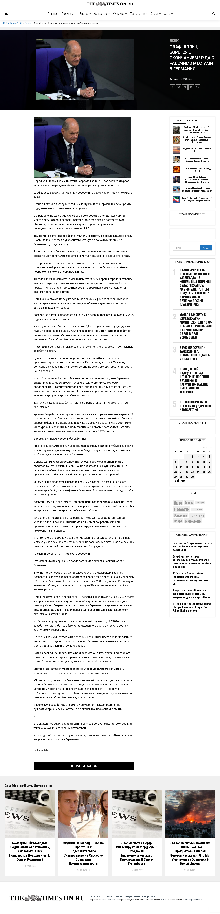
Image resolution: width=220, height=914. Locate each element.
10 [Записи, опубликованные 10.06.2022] (198, 461)
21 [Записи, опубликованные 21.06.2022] (181, 471)
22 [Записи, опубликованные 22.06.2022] (186, 471)
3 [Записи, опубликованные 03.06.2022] (198, 456)
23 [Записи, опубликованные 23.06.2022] (192, 471)
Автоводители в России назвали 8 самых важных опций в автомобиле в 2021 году (192, 563)
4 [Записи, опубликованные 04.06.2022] (204, 456)
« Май (176, 480)
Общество (100, 13)
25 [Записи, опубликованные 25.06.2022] (203, 471)
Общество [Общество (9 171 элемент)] (180, 515)
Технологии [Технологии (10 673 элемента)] (193, 520)
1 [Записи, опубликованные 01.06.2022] (186, 456)
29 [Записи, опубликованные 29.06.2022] (186, 477)
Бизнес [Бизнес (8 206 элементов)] (189, 502)
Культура (118, 13)
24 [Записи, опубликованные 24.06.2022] (198, 471)
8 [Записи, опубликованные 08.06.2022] (186, 461)
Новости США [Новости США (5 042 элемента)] (197, 509)
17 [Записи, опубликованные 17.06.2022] (198, 466)
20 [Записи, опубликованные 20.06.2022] (175, 471)
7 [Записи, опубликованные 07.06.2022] (181, 461)
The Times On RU (12, 23)
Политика (67, 13)
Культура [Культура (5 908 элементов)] (199, 502)
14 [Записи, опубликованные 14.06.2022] (181, 466)
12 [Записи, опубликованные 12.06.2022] (209, 461)
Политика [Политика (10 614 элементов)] (197, 515)
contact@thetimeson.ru (193, 906)
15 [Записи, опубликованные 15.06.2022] (187, 466)
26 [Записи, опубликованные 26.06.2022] (209, 471)
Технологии (137, 13)
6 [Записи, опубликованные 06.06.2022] (175, 461)
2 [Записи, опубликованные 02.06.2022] (192, 456)
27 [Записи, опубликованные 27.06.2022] (175, 477)
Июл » (184, 480)
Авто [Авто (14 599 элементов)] (178, 502)
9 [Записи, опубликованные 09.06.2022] (192, 461)
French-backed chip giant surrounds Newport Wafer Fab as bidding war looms (192, 607)
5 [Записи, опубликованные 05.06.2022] (209, 456)
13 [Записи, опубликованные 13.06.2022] (175, 466)
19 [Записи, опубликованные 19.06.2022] (209, 466)
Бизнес (84, 13)
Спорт (154, 13)
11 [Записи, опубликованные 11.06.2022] (204, 461)
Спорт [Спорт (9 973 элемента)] (178, 520)
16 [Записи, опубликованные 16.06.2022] (192, 466)
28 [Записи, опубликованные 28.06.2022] (181, 477)
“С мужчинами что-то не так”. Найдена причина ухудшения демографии (192, 546)
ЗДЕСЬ (163, 906)
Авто (167, 13)
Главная (53, 13)
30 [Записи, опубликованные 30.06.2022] (192, 477)
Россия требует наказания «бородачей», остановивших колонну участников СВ (191, 578)
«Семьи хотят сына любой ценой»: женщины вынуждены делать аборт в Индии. (192, 593)
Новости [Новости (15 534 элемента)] (181, 509)
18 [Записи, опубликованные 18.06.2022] (204, 466)
